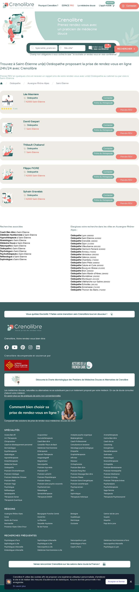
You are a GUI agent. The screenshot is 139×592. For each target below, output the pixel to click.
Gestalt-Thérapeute (45, 454)
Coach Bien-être (43, 441)
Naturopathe (42, 464)
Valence (83, 257)
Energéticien (109, 448)
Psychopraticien (77, 487)
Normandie (8, 523)
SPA (72, 490)
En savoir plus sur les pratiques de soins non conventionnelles (32, 396)
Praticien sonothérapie (79, 484)
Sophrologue (75, 494)
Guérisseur (108, 454)
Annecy (83, 252)
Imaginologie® (43, 458)
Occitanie (74, 523)
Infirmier (74, 458)
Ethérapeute (42, 451)
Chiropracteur (9, 441)
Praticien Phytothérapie (46, 477)
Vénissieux (85, 254)
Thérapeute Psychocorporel (114, 497)
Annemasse (85, 287)
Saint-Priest (85, 263)
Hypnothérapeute (11, 458)
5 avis (15, 109)
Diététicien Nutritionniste (47, 448)
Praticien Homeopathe (112, 471)
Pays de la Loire (110, 523)
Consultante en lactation (80, 445)
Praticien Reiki (10, 481)
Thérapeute (108, 494)
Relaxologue (42, 490)
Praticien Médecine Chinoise (15, 477)
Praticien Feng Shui (78, 471)
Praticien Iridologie (11, 474)
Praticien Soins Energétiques (82, 481)
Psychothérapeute (111, 487)
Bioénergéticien (77, 438)
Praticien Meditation (112, 474)
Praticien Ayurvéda (44, 467)
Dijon (82, 244)
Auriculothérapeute (45, 438)
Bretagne (74, 514)
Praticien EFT (42, 471)
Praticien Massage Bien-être (82, 474)
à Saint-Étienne (14, 232)
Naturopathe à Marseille (113, 544)
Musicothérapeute (111, 461)
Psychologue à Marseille (13, 547)
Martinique (75, 520)
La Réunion (41, 520)
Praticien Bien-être (78, 467)
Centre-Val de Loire (111, 514)
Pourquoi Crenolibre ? (48, 5)
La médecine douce (86, 5)
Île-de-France (42, 527)
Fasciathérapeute (110, 451)
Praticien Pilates (77, 477)
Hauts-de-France (11, 520)
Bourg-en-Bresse (88, 268)
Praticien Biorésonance (112, 467)
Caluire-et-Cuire (87, 265)
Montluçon (85, 279)
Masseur (74, 461)
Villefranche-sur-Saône (90, 282)
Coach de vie (108, 441)
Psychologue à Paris (12, 540)
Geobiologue (9, 454)
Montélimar (85, 276)
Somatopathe (9, 494)
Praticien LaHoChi (44, 474)
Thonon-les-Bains (88, 290)
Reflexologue (9, 490)
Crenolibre (9, 338)
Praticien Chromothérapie (14, 471)
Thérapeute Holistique (79, 497)
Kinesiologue (109, 458)
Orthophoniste (76, 464)
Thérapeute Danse (11, 497)
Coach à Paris (76, 547)
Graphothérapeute (78, 454)
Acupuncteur (42, 435)
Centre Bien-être (110, 438)
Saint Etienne (86, 238)
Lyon (82, 235)
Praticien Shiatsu (43, 481)
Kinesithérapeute (11, 461)
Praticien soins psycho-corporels (50, 484)
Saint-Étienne (62, 83)
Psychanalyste (109, 484)
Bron (82, 271)
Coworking (108, 445)
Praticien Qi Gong (110, 477)
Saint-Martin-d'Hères (89, 273)
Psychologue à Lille (44, 544)
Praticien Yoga (10, 484)
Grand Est (41, 517)
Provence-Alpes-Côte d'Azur (15, 527)
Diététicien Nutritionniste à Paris (116, 540)
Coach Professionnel (78, 441)
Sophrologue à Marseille (46, 540)
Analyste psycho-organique (81, 435)
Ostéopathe (15, 83)
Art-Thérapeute (10, 438)
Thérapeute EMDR (44, 497)
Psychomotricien (43, 487)
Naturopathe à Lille (45, 547)
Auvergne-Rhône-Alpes (38, 83)
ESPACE (68, 5)
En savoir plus (19, 586)
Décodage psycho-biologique (82, 448)
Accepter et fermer (116, 581)
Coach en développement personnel (18, 445)
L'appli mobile (107, 5)
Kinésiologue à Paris (78, 544)
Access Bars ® (9, 435)
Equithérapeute (10, 451)
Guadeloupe (75, 517)
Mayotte (107, 520)
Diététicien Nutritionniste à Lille (49, 550)
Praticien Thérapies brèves (114, 481)
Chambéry (84, 260)
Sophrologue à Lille (11, 544)
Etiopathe (74, 451)
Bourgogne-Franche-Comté (48, 514)
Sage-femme (109, 490)
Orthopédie (108, 464)
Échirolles (84, 284)
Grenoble (84, 241)
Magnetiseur (42, 461)
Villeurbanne (85, 246)
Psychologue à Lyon (111, 547)
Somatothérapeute (44, 494)
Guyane (107, 517)
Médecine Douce (10, 464)
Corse (6, 517)
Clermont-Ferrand (88, 249)
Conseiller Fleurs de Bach (47, 445)
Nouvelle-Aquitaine (45, 523)
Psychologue (9, 487)
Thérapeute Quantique (13, 500)
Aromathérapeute (111, 435)
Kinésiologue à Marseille (13, 550)
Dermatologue (10, 448)
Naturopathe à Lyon (78, 540)
